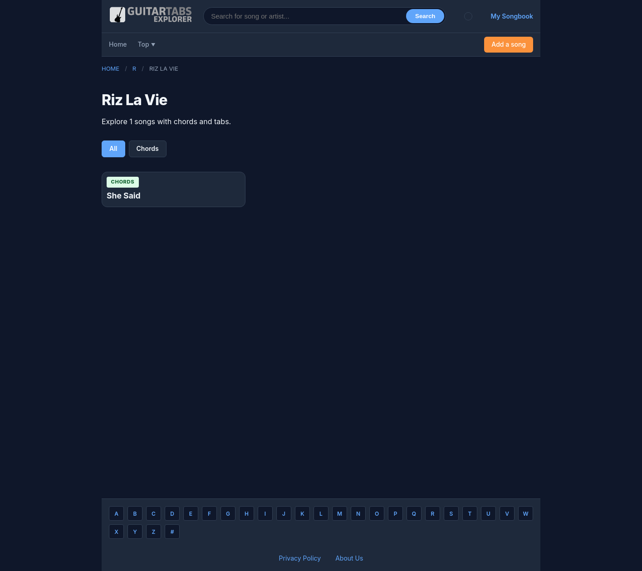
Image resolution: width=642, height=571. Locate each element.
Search (425, 16)
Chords (148, 148)
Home (118, 44)
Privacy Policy (300, 558)
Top (143, 44)
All (113, 148)
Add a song (508, 44)
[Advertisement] (45, 158)
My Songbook (511, 16)
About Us (349, 558)
